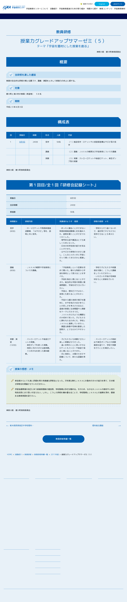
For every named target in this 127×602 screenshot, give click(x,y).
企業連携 (71, 491)
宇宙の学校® (42, 503)
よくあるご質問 (41, 565)
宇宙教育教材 (119, 8)
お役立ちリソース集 (13, 562)
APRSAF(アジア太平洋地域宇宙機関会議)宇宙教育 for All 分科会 (48, 530)
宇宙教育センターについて (37, 8)
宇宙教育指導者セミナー (46, 506)
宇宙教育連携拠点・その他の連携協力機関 (17, 486)
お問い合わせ (11, 491)
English (102, 4)
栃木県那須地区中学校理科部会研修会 (22, 425)
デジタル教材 (11, 556)
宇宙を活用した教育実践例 (47, 539)
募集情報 (38, 553)
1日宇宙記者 (42, 524)
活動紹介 (53, 8)
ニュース (38, 547)
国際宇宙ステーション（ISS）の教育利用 (17, 570)
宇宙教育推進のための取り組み (72, 8)
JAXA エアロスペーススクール (48, 513)
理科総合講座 (97, 425)
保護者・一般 (105, 494)
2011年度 (55, 454)
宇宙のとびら (11, 559)
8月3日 (22, 142)
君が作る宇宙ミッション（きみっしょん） (48, 519)
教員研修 (27, 454)
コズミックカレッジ (45, 500)
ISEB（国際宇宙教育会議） (47, 536)
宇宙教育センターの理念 (15, 482)
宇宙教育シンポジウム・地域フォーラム (77, 483)
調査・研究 (72, 487)
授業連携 (40, 485)
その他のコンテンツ (13, 574)
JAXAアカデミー (43, 509)
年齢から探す (92, 8)
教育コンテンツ (105, 8)
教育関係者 (104, 497)
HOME (9, 454)
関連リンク (39, 559)
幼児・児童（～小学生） (109, 482)
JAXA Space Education (15, 578)
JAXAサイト (117, 4)
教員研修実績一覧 (63, 439)
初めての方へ (88, 4)
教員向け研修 (42, 482)
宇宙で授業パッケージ (45, 496)
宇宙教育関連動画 (12, 565)
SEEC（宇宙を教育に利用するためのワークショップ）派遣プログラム (48, 491)
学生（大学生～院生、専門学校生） (111, 489)
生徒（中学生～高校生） (109, 485)
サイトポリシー (117, 593)
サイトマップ (103, 593)
